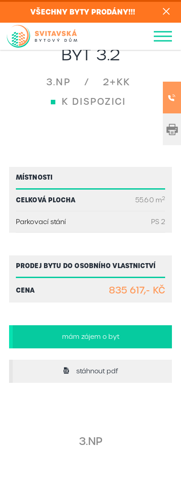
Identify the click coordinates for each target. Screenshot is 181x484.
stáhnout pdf (90, 371)
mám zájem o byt (90, 336)
